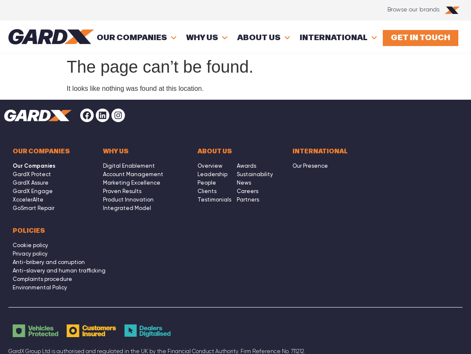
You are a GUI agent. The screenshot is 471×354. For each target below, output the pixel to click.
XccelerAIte (28, 199)
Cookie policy (30, 245)
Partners (248, 199)
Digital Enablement (129, 166)
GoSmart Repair (33, 208)
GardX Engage (33, 191)
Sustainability (255, 174)
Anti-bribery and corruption (49, 262)
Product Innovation (128, 199)
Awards (246, 166)
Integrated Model (127, 208)
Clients (207, 191)
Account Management (133, 174)
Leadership (212, 174)
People (207, 183)
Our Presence (310, 166)
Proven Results (122, 191)
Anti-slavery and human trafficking (59, 270)
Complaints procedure (42, 279)
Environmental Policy (40, 287)
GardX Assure (31, 183)
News (244, 183)
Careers (247, 191)
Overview (210, 166)
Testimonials (214, 199)
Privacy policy (30, 254)
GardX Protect (32, 174)
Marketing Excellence (131, 183)
